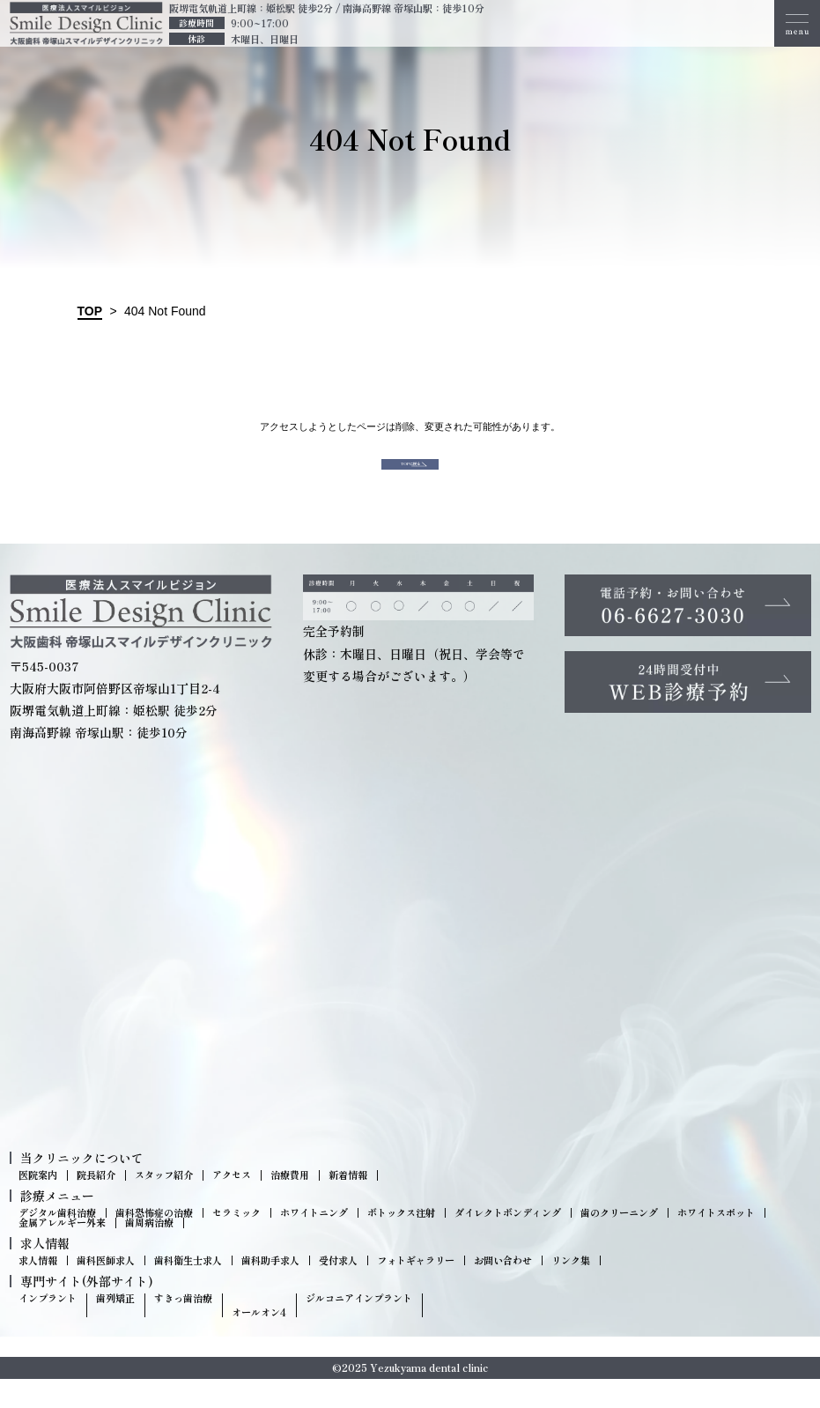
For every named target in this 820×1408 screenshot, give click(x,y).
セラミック (236, 1242)
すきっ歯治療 (183, 1326)
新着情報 (348, 1204)
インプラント (47, 1326)
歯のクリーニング (619, 1242)
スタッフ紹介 (164, 1204)
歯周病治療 (149, 1251)
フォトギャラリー (415, 1288)
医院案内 (37, 1204)
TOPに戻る (410, 478)
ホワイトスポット (716, 1242)
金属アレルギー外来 (62, 1251)
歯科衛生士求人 (188, 1288)
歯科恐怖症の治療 (154, 1242)
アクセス (231, 1204)
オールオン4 (259, 1340)
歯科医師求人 (106, 1288)
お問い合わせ (503, 1288)
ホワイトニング (314, 1242)
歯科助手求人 (270, 1288)
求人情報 (37, 1288)
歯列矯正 (115, 1326)
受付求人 (338, 1288)
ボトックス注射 (401, 1242)
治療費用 (289, 1204)
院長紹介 (96, 1204)
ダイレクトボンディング (507, 1242)
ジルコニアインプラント (359, 1326)
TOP (90, 311)
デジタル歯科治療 (57, 1242)
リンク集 (570, 1288)
